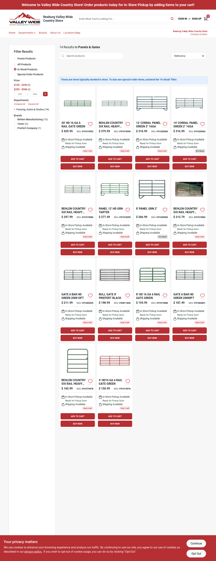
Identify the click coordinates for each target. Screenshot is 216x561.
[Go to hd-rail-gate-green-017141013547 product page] (152, 300)
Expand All (33, 104)
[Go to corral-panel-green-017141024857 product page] (152, 128)
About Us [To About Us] (55, 32)
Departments (25, 32)
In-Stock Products (27, 69)
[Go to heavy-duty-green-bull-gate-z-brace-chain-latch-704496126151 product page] (77, 300)
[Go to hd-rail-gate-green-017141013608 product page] (77, 128)
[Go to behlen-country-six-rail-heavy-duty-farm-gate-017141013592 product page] (115, 128)
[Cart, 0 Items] (205, 19)
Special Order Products (30, 74)
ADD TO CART (77, 159)
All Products (24, 64)
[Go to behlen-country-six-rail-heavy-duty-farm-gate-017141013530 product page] (77, 386)
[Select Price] (45, 94)
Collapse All (19, 104)
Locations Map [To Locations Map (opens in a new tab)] (71, 32)
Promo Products (26, 58)
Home (12, 32)
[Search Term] (126, 18)
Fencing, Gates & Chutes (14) (32, 109)
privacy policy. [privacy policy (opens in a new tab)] (33, 551)
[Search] (172, 19)
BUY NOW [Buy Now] (77, 166)
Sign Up (196, 18)
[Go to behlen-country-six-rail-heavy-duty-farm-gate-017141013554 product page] (189, 214)
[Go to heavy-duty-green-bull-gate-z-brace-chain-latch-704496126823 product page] (189, 300)
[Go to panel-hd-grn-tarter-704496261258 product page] (115, 214)
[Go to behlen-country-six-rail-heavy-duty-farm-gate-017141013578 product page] (77, 214)
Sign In (182, 18)
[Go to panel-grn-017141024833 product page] (152, 214)
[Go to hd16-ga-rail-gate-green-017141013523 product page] (115, 386)
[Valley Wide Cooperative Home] (25, 18)
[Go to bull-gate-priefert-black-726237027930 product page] (115, 300)
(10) (32, 119)
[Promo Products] (15, 58)
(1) (29, 128)
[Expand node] (15, 109)
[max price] (35, 94)
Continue (196, 543)
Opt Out (196, 553)
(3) (22, 123)
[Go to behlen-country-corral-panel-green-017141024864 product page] (189, 128)
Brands (43, 32)
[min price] (20, 94)
